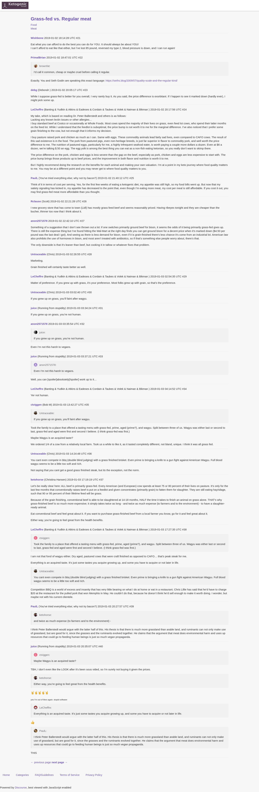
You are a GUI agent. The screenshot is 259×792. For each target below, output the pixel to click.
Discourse (21, 787)
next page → (59, 762)
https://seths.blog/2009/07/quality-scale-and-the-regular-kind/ (141, 80)
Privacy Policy (94, 774)
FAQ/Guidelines (44, 774)
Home (6, 774)
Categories (22, 774)
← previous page (41, 762)
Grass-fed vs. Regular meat (61, 18)
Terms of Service (70, 774)
